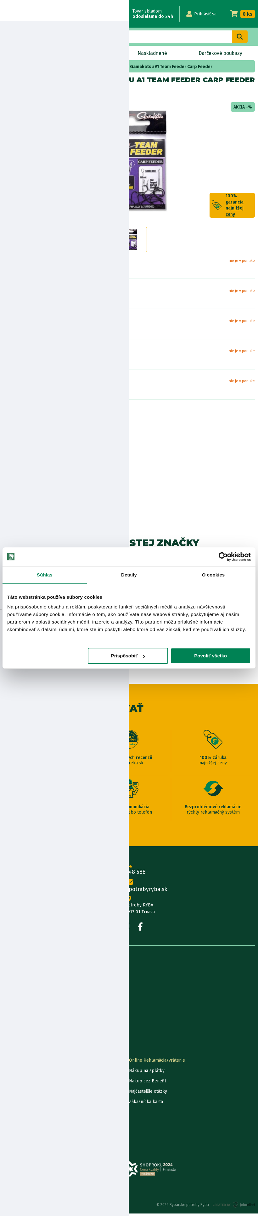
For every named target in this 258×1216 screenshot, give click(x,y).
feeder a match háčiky (64, 66)
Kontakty (12, 1062)
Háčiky (31, 66)
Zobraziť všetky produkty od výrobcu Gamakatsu (31, 514)
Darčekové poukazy (220, 53)
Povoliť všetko (210, 655)
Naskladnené (151, 53)
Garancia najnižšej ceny (26, 1083)
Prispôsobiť (128, 655)
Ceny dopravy (17, 1104)
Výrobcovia (14, 1037)
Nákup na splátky (36, 435)
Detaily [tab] (129, 574)
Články (10, 1016)
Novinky (24, 53)
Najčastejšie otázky (148, 1094)
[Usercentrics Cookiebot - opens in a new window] (223, 556)
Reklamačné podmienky (27, 1135)
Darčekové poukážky (24, 1094)
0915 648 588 (129, 871)
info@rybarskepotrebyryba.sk (129, 888)
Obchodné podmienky (25, 1006)
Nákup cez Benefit (147, 1083)
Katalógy (12, 1026)
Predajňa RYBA (17, 985)
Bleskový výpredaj (85, 53)
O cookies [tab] (213, 574)
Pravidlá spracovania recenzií (32, 1114)
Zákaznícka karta (146, 1104)
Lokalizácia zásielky (22, 1073)
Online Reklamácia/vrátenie (157, 1062)
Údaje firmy (14, 995)
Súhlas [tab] (45, 574)
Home (15, 66)
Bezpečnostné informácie (33, 453)
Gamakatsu (32, 93)
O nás (8, 975)
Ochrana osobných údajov (29, 1125)
